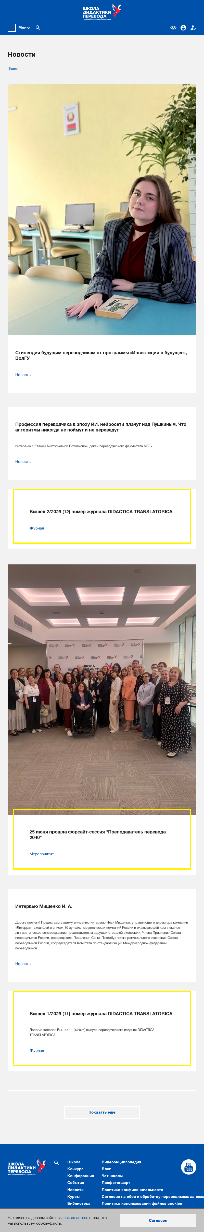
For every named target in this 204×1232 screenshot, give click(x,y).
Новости (75, 1190)
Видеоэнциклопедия (121, 1162)
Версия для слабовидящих (173, 28)
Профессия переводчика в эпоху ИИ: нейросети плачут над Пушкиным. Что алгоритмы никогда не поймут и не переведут (100, 417)
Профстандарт (116, 1183)
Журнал (37, 518)
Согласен (158, 1221)
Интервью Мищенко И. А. (43, 886)
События (75, 1183)
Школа (13, 69)
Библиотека (79, 1204)
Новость (23, 375)
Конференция (80, 1176)
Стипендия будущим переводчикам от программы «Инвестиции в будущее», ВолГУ (101, 355)
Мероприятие (42, 844)
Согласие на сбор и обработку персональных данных (153, 1197)
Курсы (73, 1197)
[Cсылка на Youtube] (188, 1167)
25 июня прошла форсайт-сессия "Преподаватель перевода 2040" (98, 824)
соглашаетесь (75, 1218)
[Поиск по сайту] (38, 28)
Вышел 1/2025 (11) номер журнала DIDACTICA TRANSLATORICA (101, 993)
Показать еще (102, 1112)
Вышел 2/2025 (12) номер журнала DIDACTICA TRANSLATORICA (101, 501)
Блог (106, 1169)
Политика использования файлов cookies (142, 1204)
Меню (24, 27)
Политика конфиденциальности (132, 1190)
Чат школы (112, 1176)
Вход (183, 28)
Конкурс (75, 1169)
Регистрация (193, 28)
